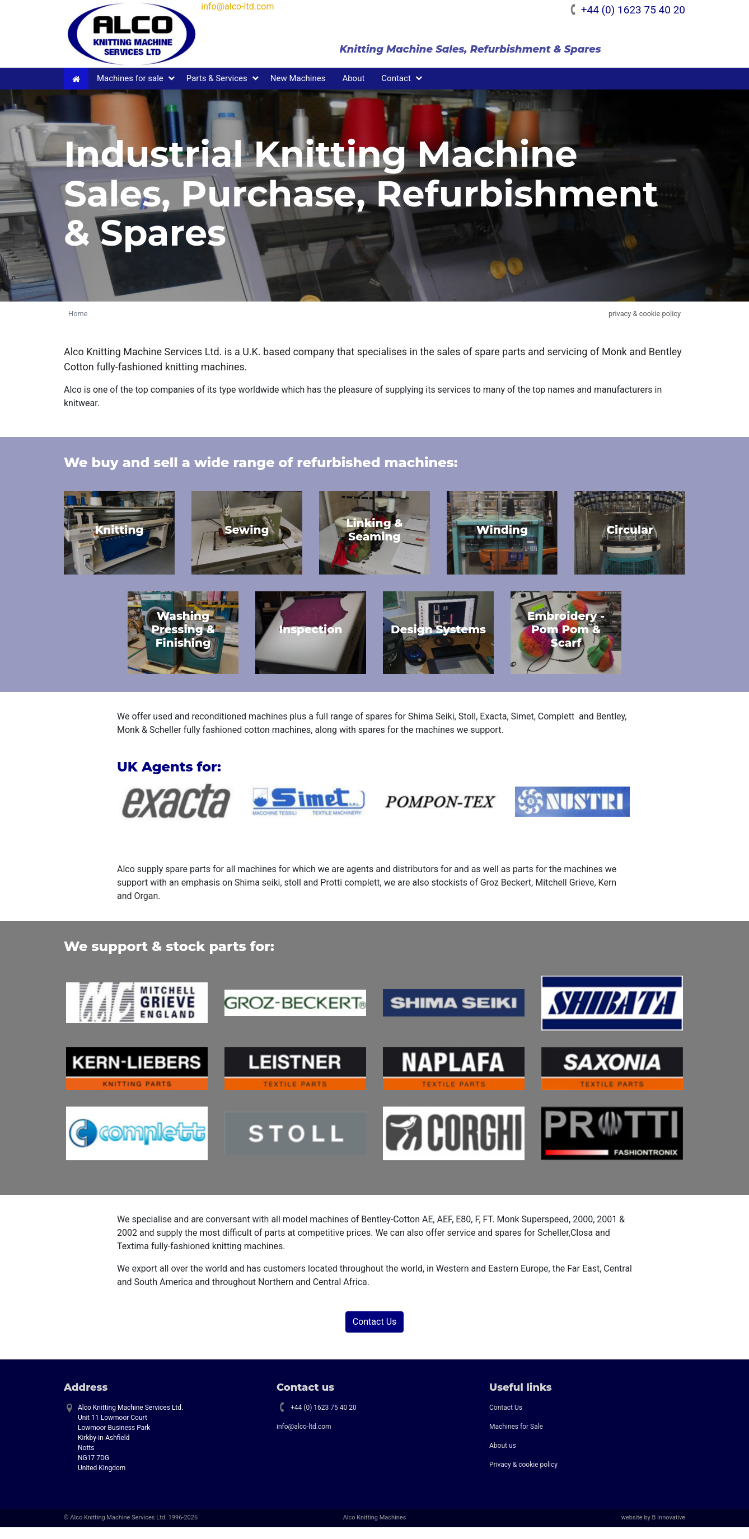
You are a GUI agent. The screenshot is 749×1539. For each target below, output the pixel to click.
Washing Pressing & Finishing (182, 642)
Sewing (246, 541)
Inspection (310, 641)
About (353, 91)
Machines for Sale (516, 1439)
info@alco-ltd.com (262, 6)
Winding (502, 541)
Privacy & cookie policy (523, 1477)
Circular (629, 541)
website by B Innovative (653, 1529)
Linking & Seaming (374, 541)
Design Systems (438, 641)
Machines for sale (130, 91)
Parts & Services (216, 91)
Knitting (119, 541)
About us (502, 1458)
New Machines (298, 91)
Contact (395, 91)
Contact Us (375, 1333)
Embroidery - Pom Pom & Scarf (566, 642)
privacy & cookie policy (644, 326)
